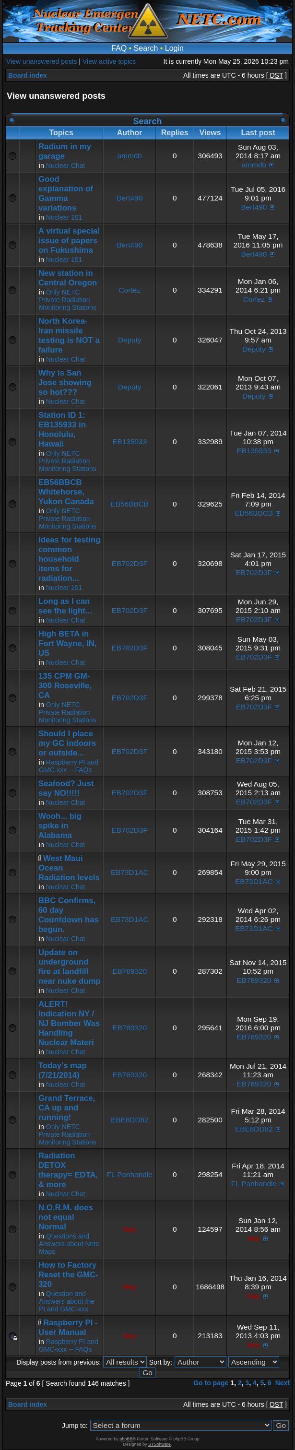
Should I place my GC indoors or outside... (67, 743)
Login (174, 48)
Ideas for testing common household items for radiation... (69, 559)
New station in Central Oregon (67, 278)
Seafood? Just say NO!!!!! (66, 788)
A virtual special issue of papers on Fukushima (69, 240)
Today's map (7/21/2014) (62, 1070)
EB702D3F (130, 563)
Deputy (130, 340)
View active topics (109, 61)
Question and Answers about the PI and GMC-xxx (66, 1301)
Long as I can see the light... (65, 606)
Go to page (210, 1383)
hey (129, 1229)
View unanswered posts (41, 61)
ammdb (130, 156)
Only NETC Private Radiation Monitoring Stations (67, 299)
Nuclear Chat (65, 165)
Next (282, 1383)
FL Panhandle (130, 1174)
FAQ (119, 48)
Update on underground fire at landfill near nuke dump (69, 967)
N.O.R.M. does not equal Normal (65, 1217)
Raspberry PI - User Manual (68, 1327)
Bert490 (129, 198)
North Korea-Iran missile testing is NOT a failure (69, 335)
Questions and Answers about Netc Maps (69, 1243)
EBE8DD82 (130, 1120)
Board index (27, 75)
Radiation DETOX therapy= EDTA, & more (68, 1170)
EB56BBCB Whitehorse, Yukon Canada (66, 492)
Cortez (130, 290)
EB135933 (129, 441)
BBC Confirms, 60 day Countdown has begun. (68, 915)
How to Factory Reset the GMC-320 (68, 1275)
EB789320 (129, 971)
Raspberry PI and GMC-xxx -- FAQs (68, 766)
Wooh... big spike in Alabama (60, 826)
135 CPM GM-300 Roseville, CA (65, 686)
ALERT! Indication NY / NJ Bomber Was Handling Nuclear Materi (69, 1023)
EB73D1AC (130, 872)
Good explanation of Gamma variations (65, 193)
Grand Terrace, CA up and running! (66, 1108)
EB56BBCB (129, 504)
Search (146, 48)
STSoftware (159, 1444)
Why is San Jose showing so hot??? (65, 382)
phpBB (125, 1439)
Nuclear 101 (64, 217)
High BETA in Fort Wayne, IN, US (67, 643)
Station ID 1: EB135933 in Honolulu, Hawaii (62, 429)
